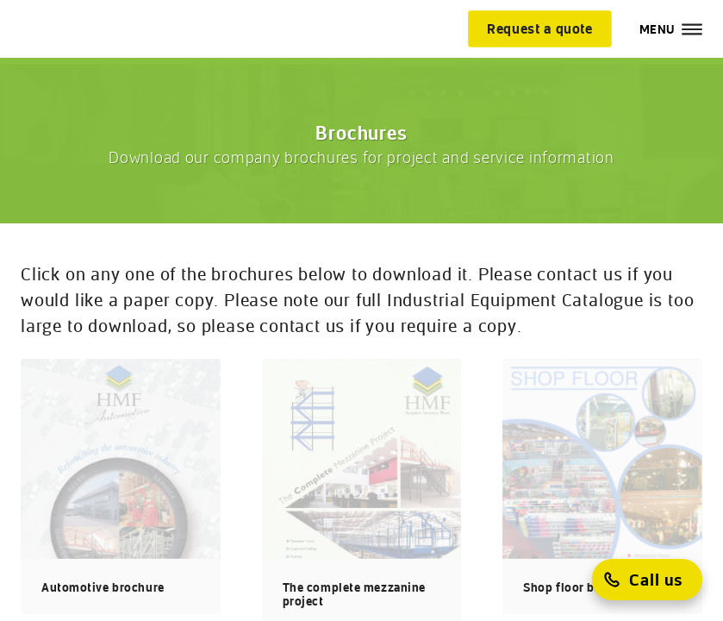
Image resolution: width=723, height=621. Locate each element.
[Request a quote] (540, 28)
